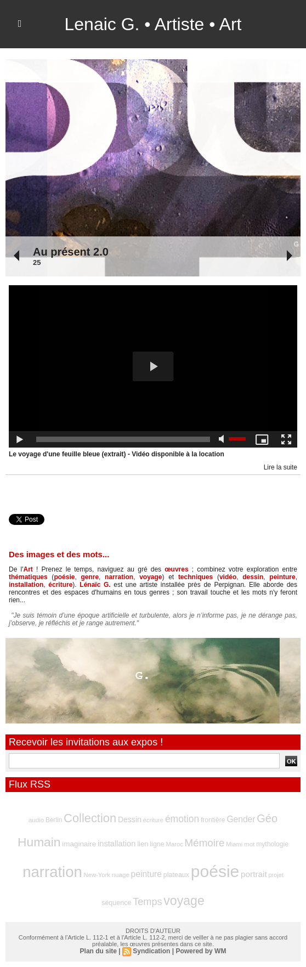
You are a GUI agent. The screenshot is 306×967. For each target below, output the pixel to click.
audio (36, 820)
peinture (282, 577)
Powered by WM (200, 951)
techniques (195, 577)
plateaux (176, 875)
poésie (64, 577)
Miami (234, 844)
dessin (252, 577)
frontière (213, 820)
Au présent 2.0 (71, 252)
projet (275, 875)
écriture (60, 585)
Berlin (54, 820)
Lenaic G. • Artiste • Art (153, 24)
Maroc (174, 844)
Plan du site (98, 951)
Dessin (129, 819)
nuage (120, 875)
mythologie (272, 844)
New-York (97, 875)
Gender (240, 819)
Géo (267, 818)
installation (26, 585)
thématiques (28, 577)
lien (142, 844)
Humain (39, 842)
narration (119, 577)
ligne (157, 844)
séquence (116, 903)
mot (249, 844)
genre (90, 577)
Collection (90, 818)
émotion (182, 818)
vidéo (227, 577)
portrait (254, 874)
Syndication (151, 951)
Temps (147, 901)
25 (37, 262)
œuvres (176, 569)
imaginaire (79, 844)
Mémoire (205, 843)
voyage (150, 577)
